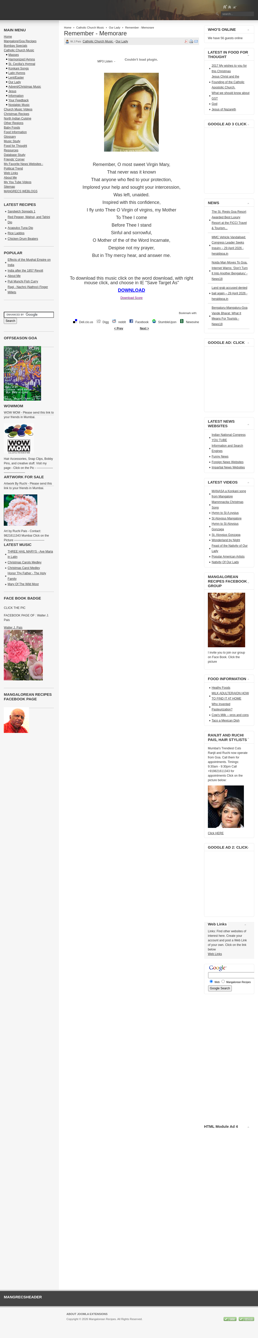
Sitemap (9, 186)
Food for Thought (15, 146)
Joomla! (71, 1323)
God (214, 104)
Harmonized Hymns (21, 59)
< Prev (118, 328)
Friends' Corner (14, 159)
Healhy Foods (221, 687)
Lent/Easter (16, 77)
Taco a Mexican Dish (226, 720)
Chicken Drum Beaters (23, 239)
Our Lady (114, 27)
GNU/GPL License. (133, 1323)
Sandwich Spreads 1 (21, 211)
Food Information (15, 132)
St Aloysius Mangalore (227, 518)
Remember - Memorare (95, 33)
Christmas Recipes (16, 114)
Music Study (12, 141)
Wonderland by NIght (226, 540)
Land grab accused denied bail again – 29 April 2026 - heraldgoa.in (229, 293)
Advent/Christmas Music (24, 86)
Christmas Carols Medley (24, 562)
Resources (11, 150)
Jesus (12, 91)
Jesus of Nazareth (224, 109)
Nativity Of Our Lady (225, 562)
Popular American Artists (228, 556)
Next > (144, 328)
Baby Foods (12, 127)
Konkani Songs (18, 68)
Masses (13, 55)
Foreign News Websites (228, 462)
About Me (10, 177)
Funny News (220, 456)
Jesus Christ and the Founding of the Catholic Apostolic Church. (228, 82)
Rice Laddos (16, 233)
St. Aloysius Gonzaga (226, 535)
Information (15, 96)
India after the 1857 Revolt (25, 270)
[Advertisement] (131, 348)
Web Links (11, 173)
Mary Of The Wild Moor (23, 584)
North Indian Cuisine (17, 118)
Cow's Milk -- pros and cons (230, 715)
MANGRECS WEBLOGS (20, 191)
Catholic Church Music (90, 27)
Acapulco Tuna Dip (20, 228)
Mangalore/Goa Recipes (20, 41)
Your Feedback (18, 100)
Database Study (14, 155)
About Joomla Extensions (87, 1314)
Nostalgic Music (18, 105)
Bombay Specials (15, 45)
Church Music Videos (18, 109)
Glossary (10, 136)
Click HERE (216, 833)
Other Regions (13, 123)
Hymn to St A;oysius (225, 513)
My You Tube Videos (17, 182)
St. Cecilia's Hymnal (21, 64)
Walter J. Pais (13, 627)
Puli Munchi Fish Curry (23, 281)
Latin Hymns (16, 73)
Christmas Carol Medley (24, 568)
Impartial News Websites (228, 467)
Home (67, 27)
